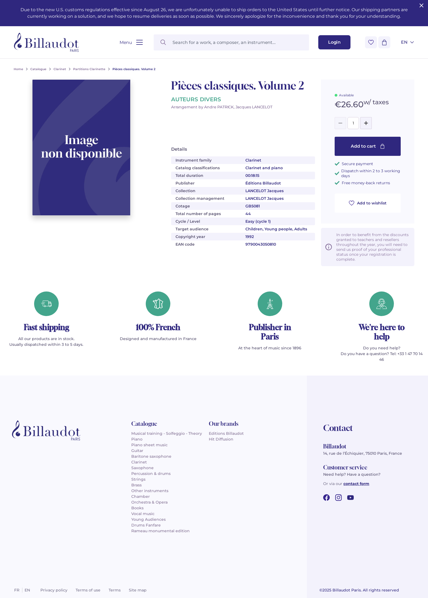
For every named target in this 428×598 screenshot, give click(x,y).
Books (137, 508)
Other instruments (149, 491)
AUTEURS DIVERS (196, 99)
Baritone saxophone (151, 456)
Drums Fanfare (146, 525)
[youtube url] (350, 497)
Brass (136, 485)
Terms (115, 590)
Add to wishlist (368, 203)
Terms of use (88, 590)
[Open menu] (131, 42)
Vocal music (142, 513)
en (27, 590)
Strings (138, 479)
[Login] (334, 42)
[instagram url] (338, 497)
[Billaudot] (46, 42)
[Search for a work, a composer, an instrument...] (231, 42)
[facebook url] (326, 497)
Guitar (137, 450)
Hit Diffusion (221, 439)
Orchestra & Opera (149, 502)
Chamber (140, 496)
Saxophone (142, 468)
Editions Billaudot (226, 433)
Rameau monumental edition (160, 531)
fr (16, 590)
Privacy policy (53, 590)
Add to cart (368, 146)
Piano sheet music (149, 445)
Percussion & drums (151, 473)
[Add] (366, 123)
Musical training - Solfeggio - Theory (166, 433)
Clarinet (139, 462)
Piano (136, 439)
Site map (138, 590)
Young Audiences (148, 519)
